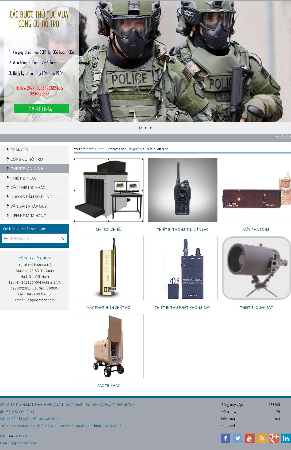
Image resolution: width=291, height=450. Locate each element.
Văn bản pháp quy (29, 206)
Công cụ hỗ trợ (27, 159)
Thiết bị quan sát (256, 307)
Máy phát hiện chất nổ (108, 307)
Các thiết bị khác (28, 187)
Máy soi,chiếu (108, 229)
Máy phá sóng (256, 229)
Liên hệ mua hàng (28, 215)
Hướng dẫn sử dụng (31, 197)
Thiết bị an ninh (27, 168)
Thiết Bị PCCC (24, 178)
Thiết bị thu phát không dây (182, 307)
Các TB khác (108, 385)
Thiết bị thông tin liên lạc (182, 229)
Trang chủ (21, 150)
